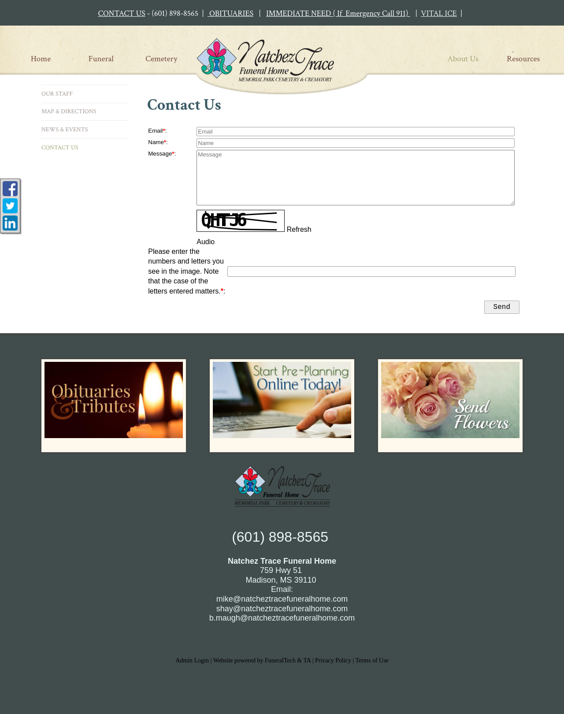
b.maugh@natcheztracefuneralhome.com (282, 619)
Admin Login (192, 662)
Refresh (299, 229)
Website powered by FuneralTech (254, 662)
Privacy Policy (333, 662)
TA (307, 662)
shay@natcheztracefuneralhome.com (282, 610)
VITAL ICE (439, 13)
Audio (206, 241)
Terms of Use (372, 662)
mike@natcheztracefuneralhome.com (282, 600)
